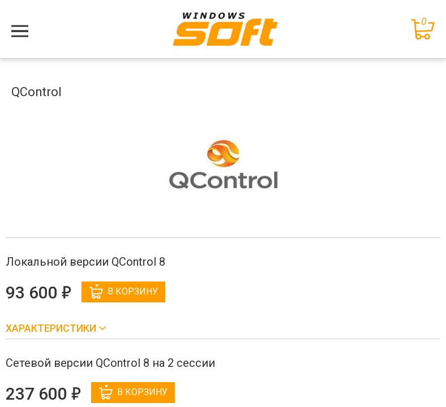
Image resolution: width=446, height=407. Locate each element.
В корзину (123, 291)
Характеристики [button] (52, 328)
